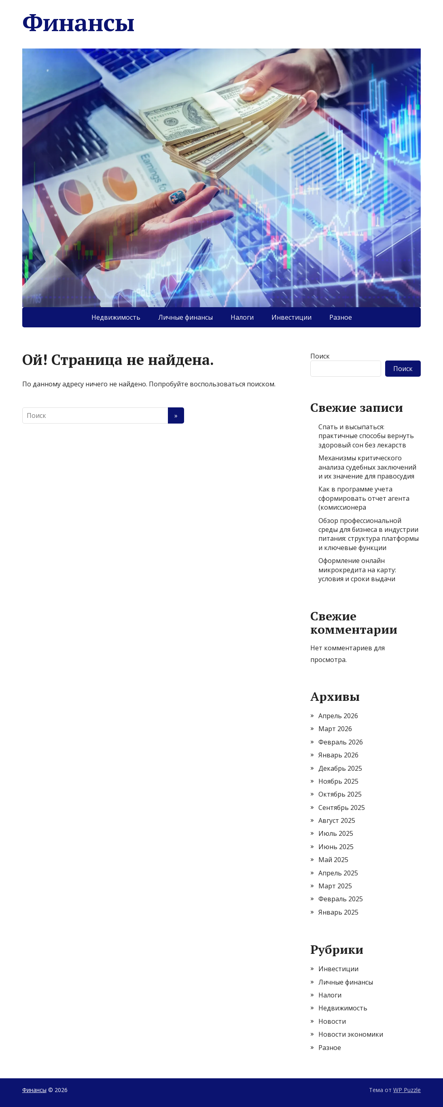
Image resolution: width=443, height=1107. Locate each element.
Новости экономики (350, 1034)
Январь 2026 (338, 755)
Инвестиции (291, 317)
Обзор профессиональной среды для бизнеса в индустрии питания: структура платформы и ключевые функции (368, 534)
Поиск (320, 356)
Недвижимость (115, 317)
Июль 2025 (335, 833)
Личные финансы (185, 317)
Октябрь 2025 (340, 794)
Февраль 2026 (340, 742)
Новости (332, 1021)
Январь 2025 (338, 912)
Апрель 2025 (338, 873)
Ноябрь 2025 (338, 781)
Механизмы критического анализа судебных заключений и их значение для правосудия (367, 467)
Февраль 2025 (340, 898)
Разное (340, 317)
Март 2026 (335, 728)
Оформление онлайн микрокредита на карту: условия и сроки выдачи (357, 569)
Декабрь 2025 (340, 768)
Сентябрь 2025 (341, 807)
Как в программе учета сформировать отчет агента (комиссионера (363, 498)
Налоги (242, 317)
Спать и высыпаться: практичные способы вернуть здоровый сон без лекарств (366, 435)
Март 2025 (335, 885)
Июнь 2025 (336, 846)
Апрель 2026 (338, 715)
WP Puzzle (407, 1090)
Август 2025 (336, 820)
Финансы (78, 22)
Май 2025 (333, 859)
